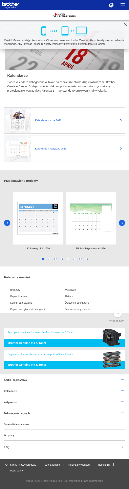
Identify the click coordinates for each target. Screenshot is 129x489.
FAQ (6, 447)
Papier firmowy (18, 296)
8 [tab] (86, 259)
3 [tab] (55, 259)
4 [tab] (61, 259)
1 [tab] (43, 259)
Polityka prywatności (79, 464)
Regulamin (104, 464)
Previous (7, 223)
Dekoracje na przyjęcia (77, 309)
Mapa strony (16, 470)
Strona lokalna (52, 464)
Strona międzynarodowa (23, 464)
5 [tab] (68, 259)
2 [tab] (49, 259)
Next (122, 223)
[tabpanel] (38, 221)
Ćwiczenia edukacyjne (77, 303)
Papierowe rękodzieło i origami (27, 309)
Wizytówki (70, 290)
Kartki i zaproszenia (21, 303)
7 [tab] (80, 259)
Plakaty (69, 296)
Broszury (15, 290)
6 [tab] (74, 259)
